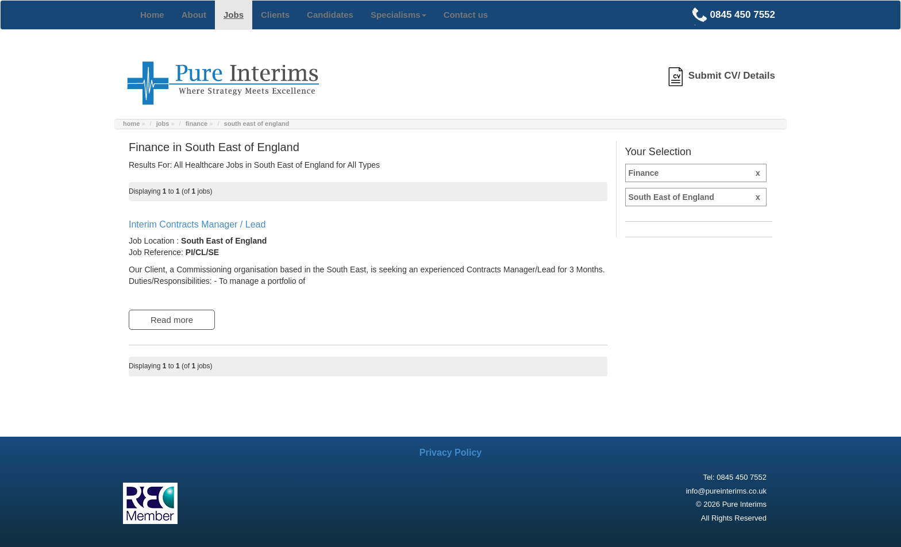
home (131, 123)
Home (152, 15)
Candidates (330, 15)
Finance (697, 173)
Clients (275, 15)
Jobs (234, 15)
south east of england (257, 123)
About (194, 15)
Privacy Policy (450, 452)
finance (197, 123)
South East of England (697, 197)
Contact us (466, 15)
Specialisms (398, 15)
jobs (163, 123)
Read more (172, 320)
